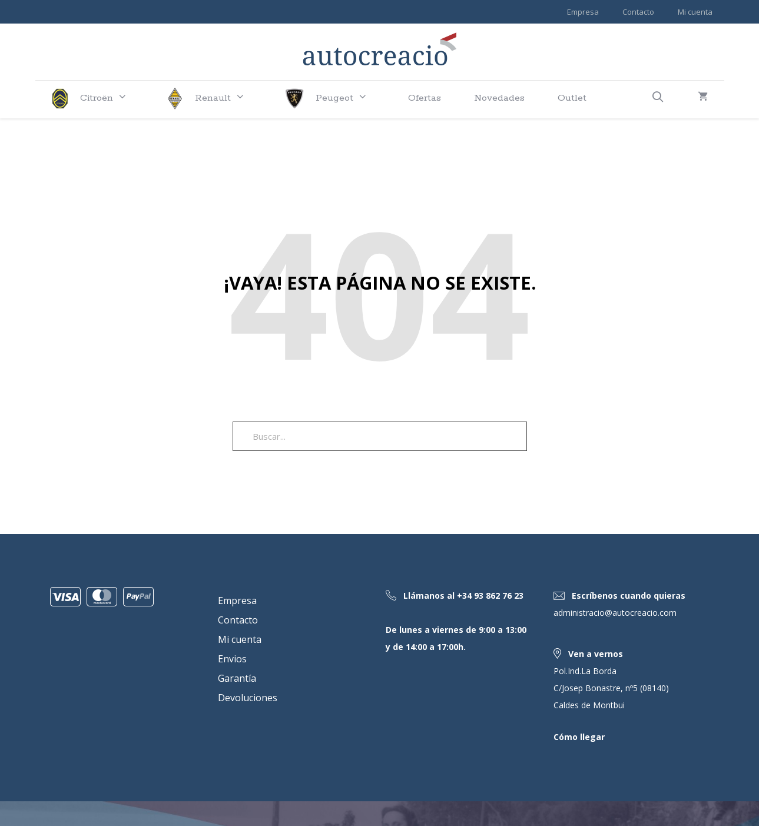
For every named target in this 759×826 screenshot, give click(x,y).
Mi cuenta (695, 11)
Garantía (237, 678)
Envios (232, 658)
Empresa (583, 11)
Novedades (499, 98)
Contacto (638, 11)
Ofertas (424, 98)
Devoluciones (247, 697)
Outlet (572, 98)
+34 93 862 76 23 (490, 595)
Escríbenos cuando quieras (628, 595)
